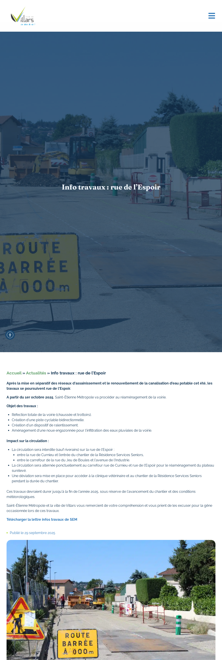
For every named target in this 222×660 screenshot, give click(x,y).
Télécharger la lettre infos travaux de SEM (42, 519)
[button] (211, 14)
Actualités (36, 372)
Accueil (14, 372)
